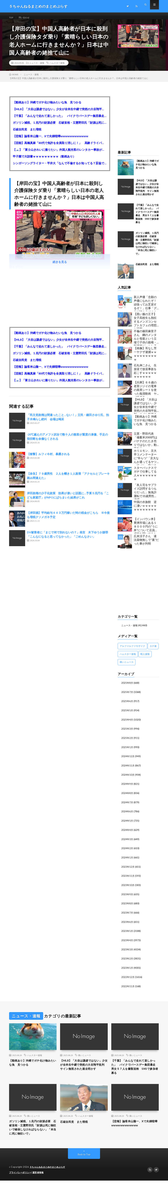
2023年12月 (128, 867)
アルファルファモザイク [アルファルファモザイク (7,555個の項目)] (132, 649)
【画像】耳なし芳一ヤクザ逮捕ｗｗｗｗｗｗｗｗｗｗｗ (145, 357)
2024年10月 (128, 777)
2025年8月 (127, 686)
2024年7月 (127, 804)
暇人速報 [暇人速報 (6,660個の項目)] (145, 657)
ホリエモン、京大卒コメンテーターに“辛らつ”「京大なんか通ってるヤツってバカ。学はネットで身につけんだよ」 (146, 461)
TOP (11, 17)
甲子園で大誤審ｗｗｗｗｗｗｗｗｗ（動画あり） (44, 160)
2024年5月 (127, 822)
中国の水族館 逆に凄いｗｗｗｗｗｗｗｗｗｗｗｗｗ (145, 509)
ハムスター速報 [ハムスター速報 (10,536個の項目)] (128, 657)
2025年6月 (127, 704)
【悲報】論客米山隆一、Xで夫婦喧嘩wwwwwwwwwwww (50, 140)
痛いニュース (84, 1055)
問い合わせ (26, 17)
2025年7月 (127, 695)
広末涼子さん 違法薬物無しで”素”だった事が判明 (146, 543)
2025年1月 (127, 749)
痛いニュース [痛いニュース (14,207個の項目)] (127, 665)
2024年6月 (127, 813)
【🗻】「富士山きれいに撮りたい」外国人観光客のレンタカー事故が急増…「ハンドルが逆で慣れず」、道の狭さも (59, 153)
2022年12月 (128, 976)
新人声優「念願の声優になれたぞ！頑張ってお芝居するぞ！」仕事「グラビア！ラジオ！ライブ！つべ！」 (145, 307)
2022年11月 (128, 985)
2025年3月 (127, 731)
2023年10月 (128, 886)
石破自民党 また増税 (27, 133)
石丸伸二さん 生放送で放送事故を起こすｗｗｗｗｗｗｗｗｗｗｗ (145, 374)
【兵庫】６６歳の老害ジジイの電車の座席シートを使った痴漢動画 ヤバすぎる (145, 392)
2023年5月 (127, 931)
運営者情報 (40, 1182)
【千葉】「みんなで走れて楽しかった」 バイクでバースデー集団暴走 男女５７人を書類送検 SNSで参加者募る (59, 119)
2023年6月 (127, 922)
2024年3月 (127, 840)
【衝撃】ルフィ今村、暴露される (48, 458)
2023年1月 (127, 967)
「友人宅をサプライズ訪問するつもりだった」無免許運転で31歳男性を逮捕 (145, 495)
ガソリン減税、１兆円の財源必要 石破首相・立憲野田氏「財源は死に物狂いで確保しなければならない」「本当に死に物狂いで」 (59, 126)
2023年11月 (128, 876)
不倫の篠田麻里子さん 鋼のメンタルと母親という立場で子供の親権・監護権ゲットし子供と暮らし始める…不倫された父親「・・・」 (146, 341)
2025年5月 (127, 713)
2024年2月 (127, 849)
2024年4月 (127, 831)
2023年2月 (127, 958)
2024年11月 (128, 768)
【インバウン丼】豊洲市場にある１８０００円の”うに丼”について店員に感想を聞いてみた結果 (146, 529)
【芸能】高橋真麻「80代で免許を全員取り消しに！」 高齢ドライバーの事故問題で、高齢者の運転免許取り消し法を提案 (59, 146)
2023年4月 (127, 940)
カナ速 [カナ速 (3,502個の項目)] (153, 649)
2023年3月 (127, 949)
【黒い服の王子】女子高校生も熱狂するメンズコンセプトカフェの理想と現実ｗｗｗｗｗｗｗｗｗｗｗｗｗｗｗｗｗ (145, 324)
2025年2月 (127, 740)
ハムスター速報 (57, 67)
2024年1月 (127, 858)
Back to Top (84, 1164)
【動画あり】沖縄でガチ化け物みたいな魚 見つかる (47, 106)
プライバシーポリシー (21, 1182)
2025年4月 (127, 722)
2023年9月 (127, 895)
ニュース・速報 (36, 67)
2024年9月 (127, 786)
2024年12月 (128, 759)
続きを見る (60, 265)
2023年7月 (127, 913)
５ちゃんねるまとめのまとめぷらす (49, 1176)
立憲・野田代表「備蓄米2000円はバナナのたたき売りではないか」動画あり (145, 444)
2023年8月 (127, 904)
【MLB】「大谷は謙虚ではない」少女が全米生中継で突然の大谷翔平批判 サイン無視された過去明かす (59, 113)
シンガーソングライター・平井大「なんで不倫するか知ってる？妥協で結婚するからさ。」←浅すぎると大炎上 (59, 167)
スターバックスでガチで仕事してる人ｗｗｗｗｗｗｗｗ (145, 477)
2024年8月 (127, 795)
